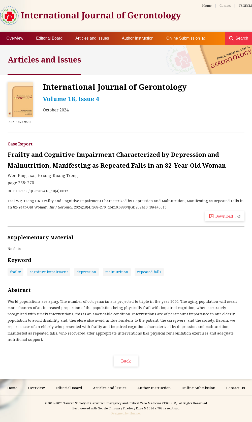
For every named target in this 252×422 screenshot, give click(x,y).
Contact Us (235, 387)
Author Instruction (137, 38)
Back (126, 361)
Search (241, 38)
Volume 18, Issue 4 (71, 99)
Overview (15, 38)
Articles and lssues (92, 38)
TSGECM (245, 5)
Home (207, 5)
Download (228, 216)
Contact (225, 5)
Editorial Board (49, 38)
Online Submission (185, 38)
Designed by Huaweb (126, 413)
